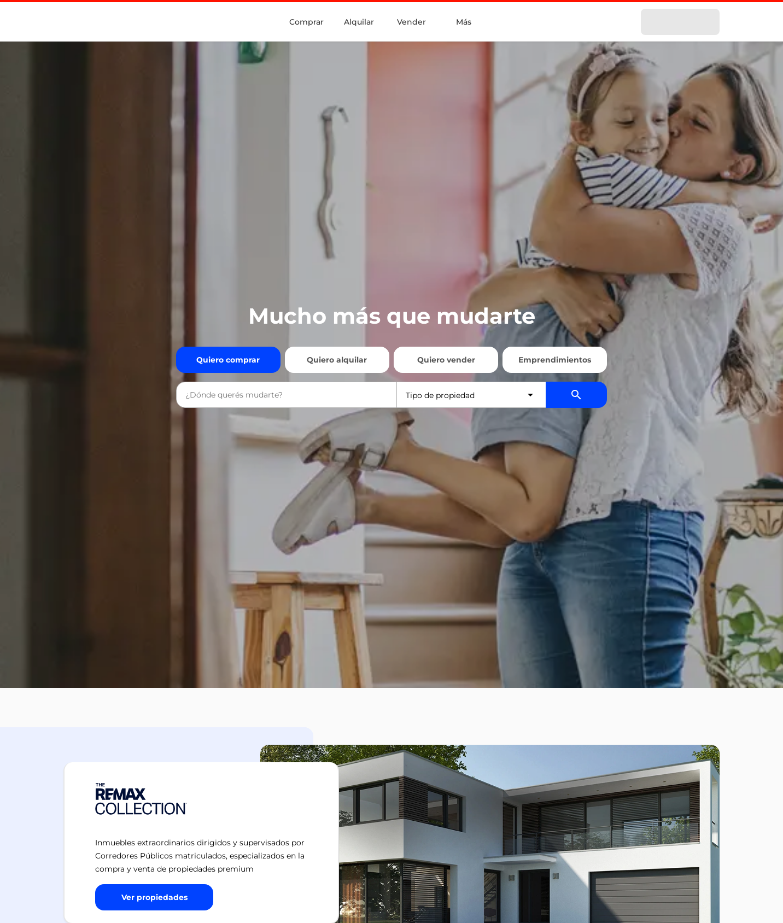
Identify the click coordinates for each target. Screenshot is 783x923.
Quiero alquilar (337, 360)
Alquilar (359, 22)
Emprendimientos (554, 360)
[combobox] (286, 395)
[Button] (154, 897)
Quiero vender (446, 360)
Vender (411, 22)
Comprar (306, 22)
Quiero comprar (228, 360)
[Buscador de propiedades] (576, 395)
